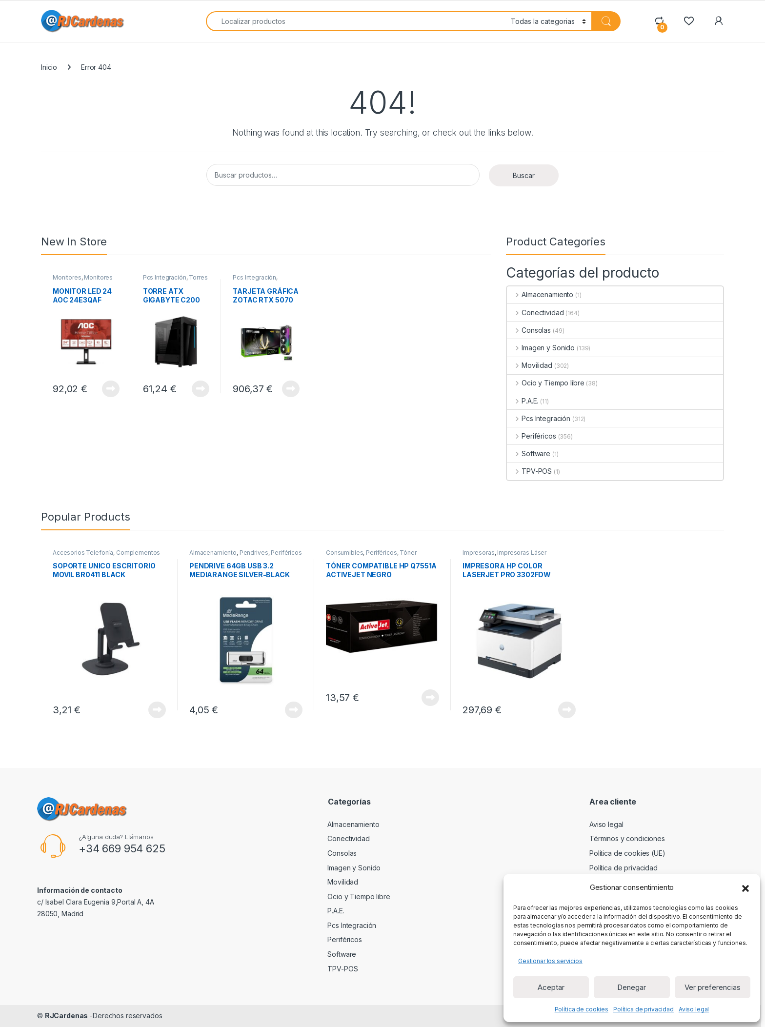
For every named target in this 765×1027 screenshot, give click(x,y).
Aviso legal (694, 1009)
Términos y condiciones (627, 838)
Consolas (529, 330)
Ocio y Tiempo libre (545, 383)
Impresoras (479, 552)
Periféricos (531, 436)
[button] (745, 887)
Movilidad (529, 365)
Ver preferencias (712, 987)
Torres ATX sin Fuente (175, 280)
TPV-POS (529, 471)
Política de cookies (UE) (627, 853)
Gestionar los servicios (550, 961)
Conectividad (535, 312)
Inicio (49, 67)
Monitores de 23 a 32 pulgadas (83, 280)
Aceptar (551, 987)
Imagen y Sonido (541, 347)
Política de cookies (581, 1009)
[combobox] (355, 21)
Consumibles (344, 552)
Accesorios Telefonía (83, 552)
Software (528, 453)
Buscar (524, 175)
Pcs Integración (164, 277)
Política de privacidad (643, 1009)
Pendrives (254, 552)
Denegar (631, 987)
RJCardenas (66, 1015)
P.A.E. (522, 401)
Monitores (67, 277)
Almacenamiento (540, 294)
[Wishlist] (688, 20)
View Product (111, 389)
